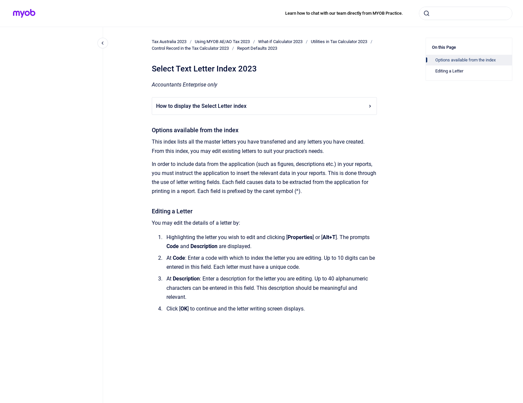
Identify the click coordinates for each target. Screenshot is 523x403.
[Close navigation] (102, 43)
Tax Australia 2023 (169, 41)
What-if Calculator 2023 (280, 41)
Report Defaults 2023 (257, 48)
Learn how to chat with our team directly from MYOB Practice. (344, 13)
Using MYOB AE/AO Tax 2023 (222, 41)
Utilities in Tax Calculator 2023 (339, 41)
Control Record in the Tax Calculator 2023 (190, 48)
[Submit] (426, 13)
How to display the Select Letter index (264, 106)
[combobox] (465, 13)
